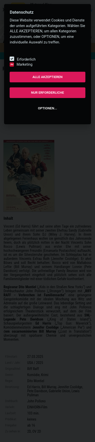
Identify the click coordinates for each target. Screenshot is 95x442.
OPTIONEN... (47, 108)
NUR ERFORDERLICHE (47, 92)
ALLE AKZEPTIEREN (47, 77)
